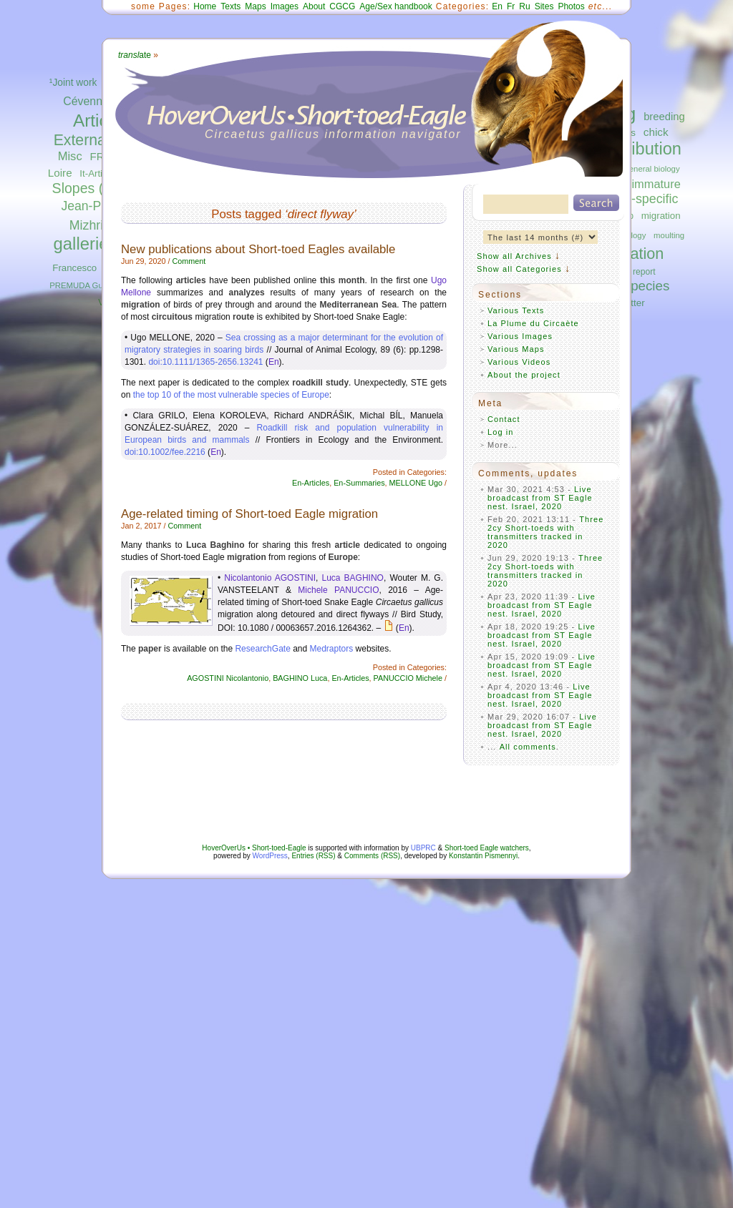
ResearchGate (262, 649)
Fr (511, 6)
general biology (651, 168)
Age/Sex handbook (395, 6)
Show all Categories (519, 269)
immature (655, 183)
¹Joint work (73, 82)
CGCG (342, 6)
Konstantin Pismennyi (483, 856)
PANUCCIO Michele (408, 678)
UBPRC (423, 848)
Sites (544, 6)
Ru (524, 6)
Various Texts (515, 310)
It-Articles (99, 173)
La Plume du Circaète (533, 323)
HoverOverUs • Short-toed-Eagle (254, 848)
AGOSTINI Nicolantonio (227, 678)
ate (134, 55)
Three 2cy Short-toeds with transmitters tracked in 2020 (545, 532)
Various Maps (516, 349)
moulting (669, 235)
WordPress (270, 856)
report (644, 272)
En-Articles (310, 482)
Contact (503, 419)
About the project (523, 374)
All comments (528, 746)
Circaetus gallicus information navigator (333, 134)
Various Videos (518, 362)
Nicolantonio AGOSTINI (270, 578)
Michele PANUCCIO (338, 590)
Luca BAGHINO (353, 578)
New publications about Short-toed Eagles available (258, 249)
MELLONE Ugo (415, 482)
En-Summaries (359, 482)
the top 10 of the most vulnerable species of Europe (231, 395)
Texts (230, 6)
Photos (571, 6)
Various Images (520, 336)
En (497, 6)
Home (204, 6)
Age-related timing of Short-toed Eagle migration (249, 514)
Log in (500, 432)
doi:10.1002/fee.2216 (165, 452)
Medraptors (332, 649)
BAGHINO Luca (300, 678)
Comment (188, 261)
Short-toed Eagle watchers (487, 848)
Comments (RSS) (372, 856)
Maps (255, 6)
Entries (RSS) (313, 856)
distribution (640, 148)
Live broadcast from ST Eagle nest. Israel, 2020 (540, 498)
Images (284, 6)
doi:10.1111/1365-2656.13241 (205, 362)
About (314, 6)
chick (656, 132)
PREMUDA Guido (81, 285)
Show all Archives (514, 256)
